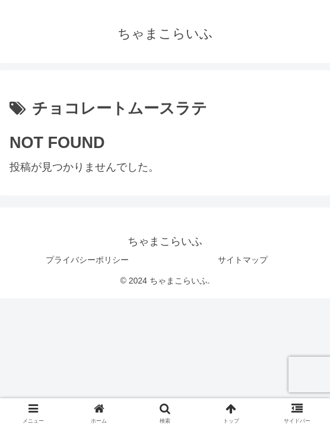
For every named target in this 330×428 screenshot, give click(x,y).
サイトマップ (243, 260)
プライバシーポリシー (87, 260)
